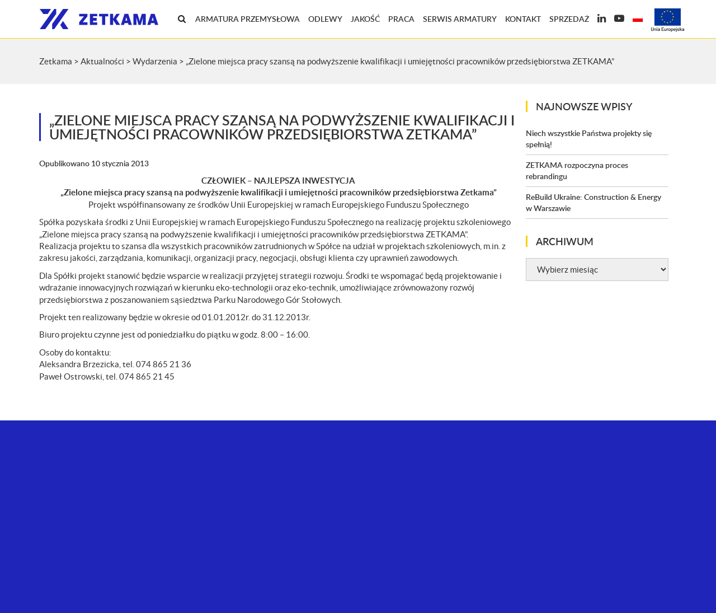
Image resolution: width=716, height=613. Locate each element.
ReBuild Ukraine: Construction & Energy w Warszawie (593, 202)
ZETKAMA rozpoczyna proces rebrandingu (577, 170)
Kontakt (523, 18)
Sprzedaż (569, 18)
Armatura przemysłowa (247, 18)
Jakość (365, 18)
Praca (401, 18)
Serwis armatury (460, 18)
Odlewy (325, 18)
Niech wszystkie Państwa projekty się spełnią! (589, 138)
